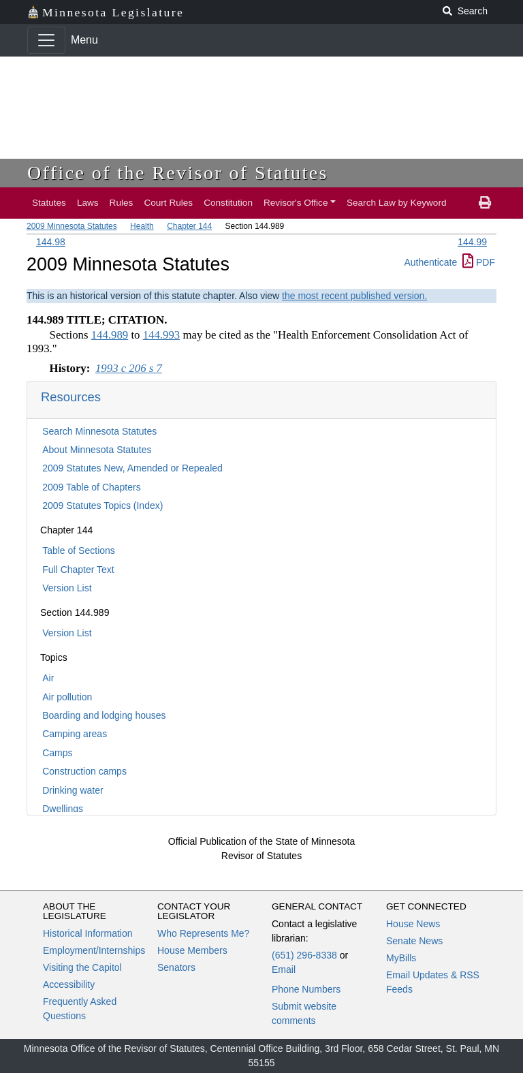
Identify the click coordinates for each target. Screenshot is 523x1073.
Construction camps (84, 771)
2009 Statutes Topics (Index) (102, 505)
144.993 (161, 334)
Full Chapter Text (78, 569)
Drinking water (72, 790)
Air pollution (67, 696)
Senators (176, 967)
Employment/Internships (94, 950)
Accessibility (69, 984)
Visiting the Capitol (82, 967)
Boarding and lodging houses (103, 715)
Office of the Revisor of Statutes (177, 172)
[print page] (484, 203)
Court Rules (168, 203)
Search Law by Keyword (397, 203)
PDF (478, 262)
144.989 (110, 334)
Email (284, 969)
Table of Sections (78, 550)
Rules (121, 203)
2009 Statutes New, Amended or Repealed (132, 468)
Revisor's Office (296, 203)
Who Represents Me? (203, 933)
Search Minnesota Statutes (99, 431)
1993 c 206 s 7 (128, 368)
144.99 (472, 241)
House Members (192, 950)
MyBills (401, 957)
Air (48, 677)
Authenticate (430, 262)
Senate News (414, 940)
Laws (88, 203)
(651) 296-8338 (304, 955)
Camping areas (74, 733)
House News (413, 923)
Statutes (49, 203)
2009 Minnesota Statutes (72, 226)
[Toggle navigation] (46, 40)
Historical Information (88, 933)
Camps (57, 752)
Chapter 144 (189, 226)
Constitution (228, 203)
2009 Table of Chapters (91, 487)
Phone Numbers (306, 989)
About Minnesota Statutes (96, 449)
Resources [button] (71, 397)
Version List (66, 587)
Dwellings (62, 808)
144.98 (50, 241)
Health (142, 226)
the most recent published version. (354, 295)
